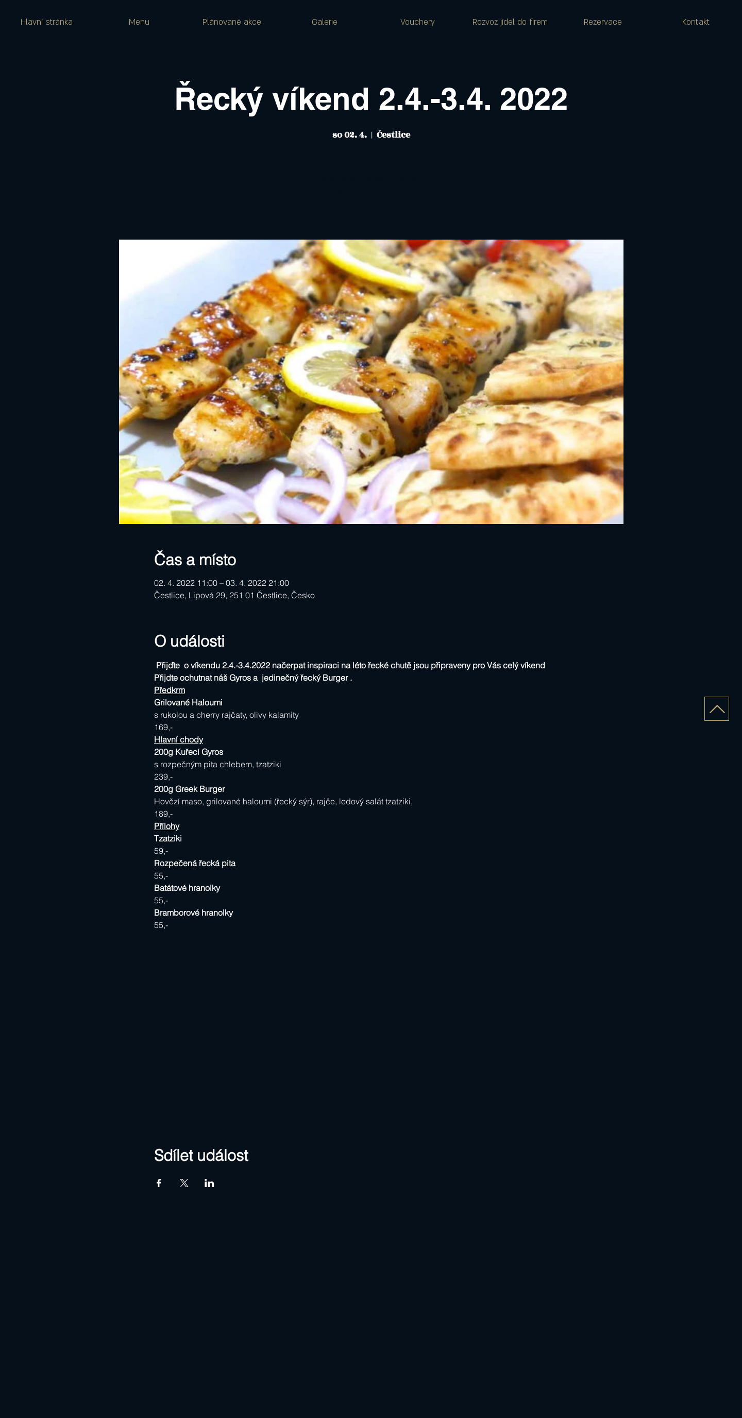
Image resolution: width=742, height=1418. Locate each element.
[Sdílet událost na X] (184, 1183)
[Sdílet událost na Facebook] (159, 1183)
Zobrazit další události (371, 192)
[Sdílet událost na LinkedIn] (209, 1183)
